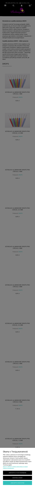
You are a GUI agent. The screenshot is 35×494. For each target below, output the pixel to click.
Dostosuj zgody (17, 477)
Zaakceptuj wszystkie (17, 482)
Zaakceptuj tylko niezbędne (17, 472)
